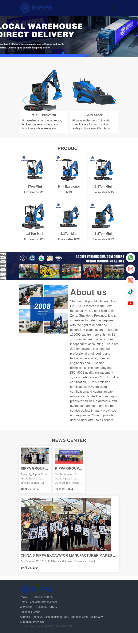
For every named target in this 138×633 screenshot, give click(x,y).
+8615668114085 (42, 597)
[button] (63, 53)
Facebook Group (30, 611)
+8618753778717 (46, 606)
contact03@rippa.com (43, 602)
